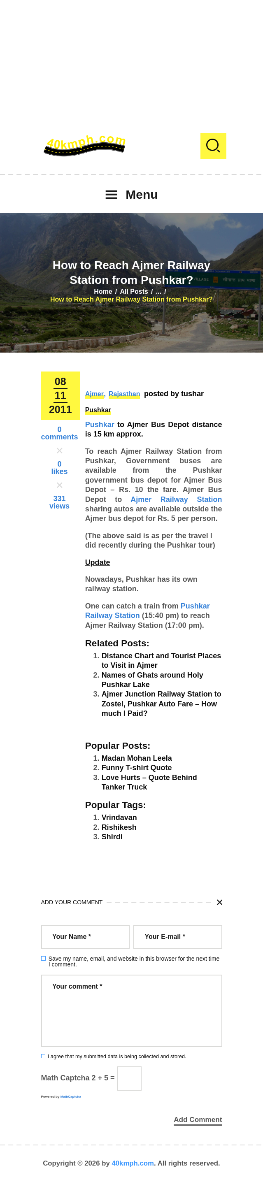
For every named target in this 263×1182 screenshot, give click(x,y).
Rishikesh (119, 827)
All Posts (134, 291)
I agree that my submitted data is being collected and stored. (117, 1056)
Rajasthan (124, 393)
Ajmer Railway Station (176, 499)
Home (103, 291)
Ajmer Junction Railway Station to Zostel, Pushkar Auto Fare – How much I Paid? (161, 704)
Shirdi (112, 837)
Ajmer (94, 393)
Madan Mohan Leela (137, 758)
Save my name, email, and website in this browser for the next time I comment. (134, 961)
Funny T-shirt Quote (137, 768)
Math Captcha (65, 1078)
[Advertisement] (131, 57)
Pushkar (98, 409)
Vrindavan (119, 817)
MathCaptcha (71, 1096)
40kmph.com (133, 1163)
